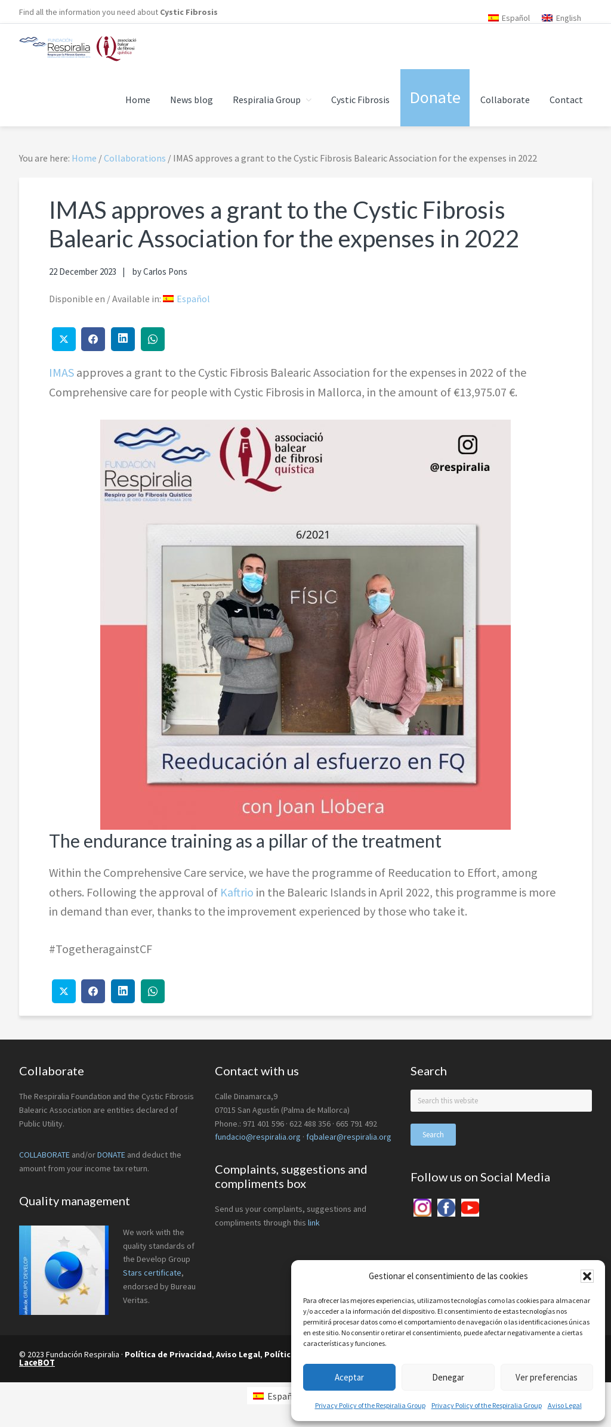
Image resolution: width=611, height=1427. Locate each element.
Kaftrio (237, 892)
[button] (587, 1276)
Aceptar (349, 1377)
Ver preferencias (547, 1377)
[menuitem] (509, 18)
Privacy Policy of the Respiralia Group (370, 1405)
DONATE (111, 1154)
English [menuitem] (568, 18)
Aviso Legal (565, 1405)
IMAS (61, 372)
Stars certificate (152, 1272)
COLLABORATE (44, 1154)
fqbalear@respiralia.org (348, 1136)
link (314, 1222)
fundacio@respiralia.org (258, 1136)
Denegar (448, 1377)
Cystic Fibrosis (189, 12)
